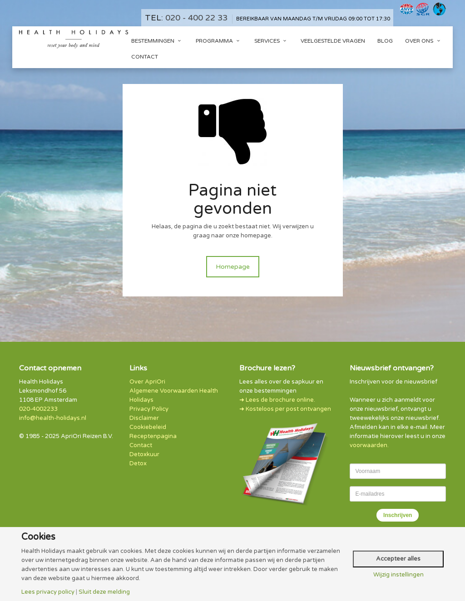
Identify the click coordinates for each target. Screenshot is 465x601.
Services (271, 41)
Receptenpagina (153, 436)
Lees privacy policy (47, 592)
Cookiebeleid (147, 427)
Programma (219, 41)
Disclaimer (144, 418)
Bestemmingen (157, 41)
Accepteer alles (398, 558)
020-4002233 (38, 409)
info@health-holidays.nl (52, 418)
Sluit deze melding (104, 592)
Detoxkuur (144, 454)
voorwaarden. (369, 445)
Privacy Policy (148, 409)
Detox (138, 463)
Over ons (423, 41)
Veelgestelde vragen (333, 41)
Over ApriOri (147, 381)
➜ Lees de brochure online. (277, 400)
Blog (385, 41)
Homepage (233, 267)
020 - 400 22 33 (196, 18)
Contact (144, 57)
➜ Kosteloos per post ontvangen (285, 409)
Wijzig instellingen (398, 575)
